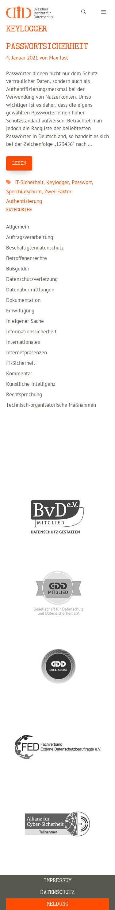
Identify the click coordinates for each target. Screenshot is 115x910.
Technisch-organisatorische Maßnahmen (51, 405)
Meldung (57, 904)
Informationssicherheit (31, 332)
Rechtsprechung (24, 395)
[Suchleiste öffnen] (84, 12)
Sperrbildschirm (24, 192)
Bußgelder (17, 269)
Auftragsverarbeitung (29, 237)
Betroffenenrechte (26, 258)
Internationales (23, 342)
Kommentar (19, 374)
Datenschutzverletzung (32, 279)
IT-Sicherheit (29, 182)
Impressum (58, 880)
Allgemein (17, 227)
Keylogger (57, 182)
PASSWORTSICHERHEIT (47, 46)
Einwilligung (20, 311)
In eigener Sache (25, 321)
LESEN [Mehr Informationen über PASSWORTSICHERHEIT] (19, 163)
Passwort (82, 182)
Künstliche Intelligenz (31, 384)
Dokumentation (23, 300)
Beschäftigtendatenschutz (35, 248)
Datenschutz (57, 892)
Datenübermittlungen (30, 290)
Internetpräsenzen (26, 353)
